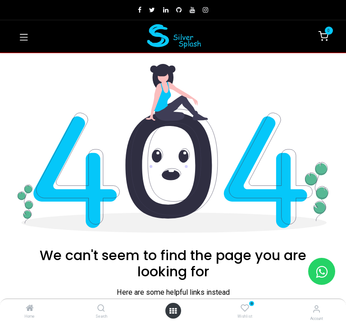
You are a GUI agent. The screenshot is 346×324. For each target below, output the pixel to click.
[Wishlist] (245, 308)
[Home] (30, 308)
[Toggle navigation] (24, 36)
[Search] (101, 308)
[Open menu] (173, 311)
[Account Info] (316, 309)
